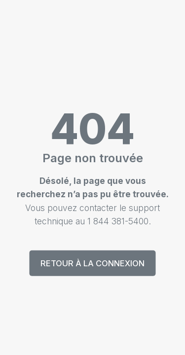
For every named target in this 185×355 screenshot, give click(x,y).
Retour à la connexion (92, 263)
